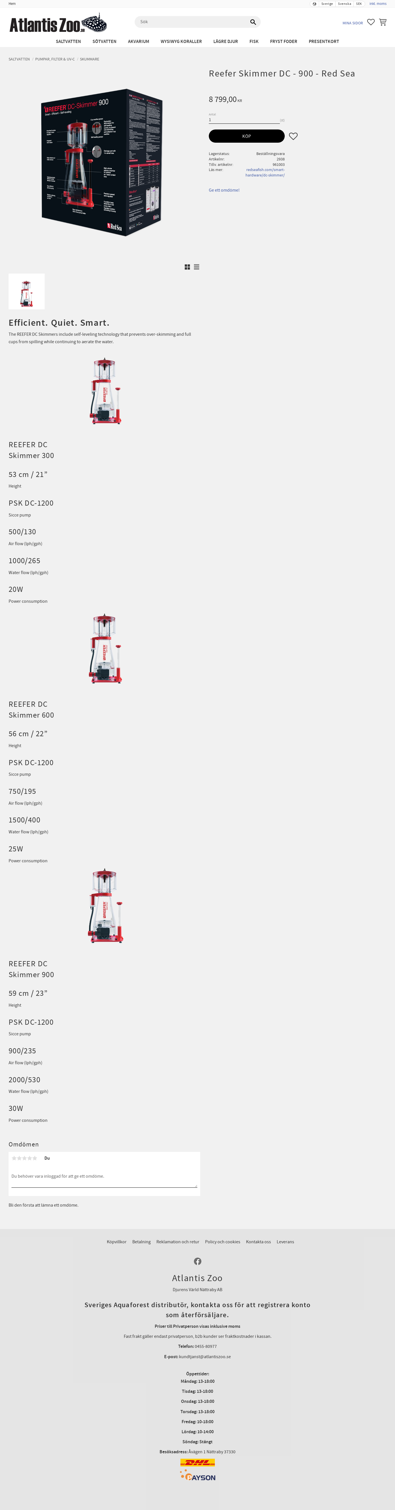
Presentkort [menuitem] (324, 42)
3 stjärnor (24, 1158)
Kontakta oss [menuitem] (258, 1242)
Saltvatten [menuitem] (68, 42)
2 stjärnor (19, 1158)
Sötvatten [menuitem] (105, 42)
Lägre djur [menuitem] (225, 42)
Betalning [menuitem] (141, 1242)
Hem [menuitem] (12, 3)
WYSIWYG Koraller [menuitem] (181, 42)
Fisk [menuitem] (254, 42)
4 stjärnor (29, 1158)
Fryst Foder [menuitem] (283, 42)
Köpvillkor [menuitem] (117, 1242)
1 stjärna (14, 1158)
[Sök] (253, 22)
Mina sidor (353, 23)
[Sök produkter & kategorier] (198, 22)
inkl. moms (378, 3)
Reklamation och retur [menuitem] (177, 1242)
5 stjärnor (34, 1158)
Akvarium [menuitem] (138, 42)
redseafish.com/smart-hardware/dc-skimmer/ (265, 172)
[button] (371, 22)
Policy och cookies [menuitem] (222, 1242)
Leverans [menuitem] (285, 1242)
